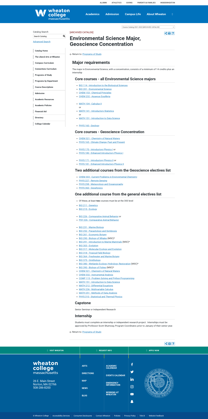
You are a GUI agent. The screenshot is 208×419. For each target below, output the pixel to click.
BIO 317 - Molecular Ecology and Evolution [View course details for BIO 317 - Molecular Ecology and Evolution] (100, 249)
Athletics (116, 3)
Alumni (103, 3)
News (85, 388)
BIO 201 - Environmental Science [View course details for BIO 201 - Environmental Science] (95, 89)
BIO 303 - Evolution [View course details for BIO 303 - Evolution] (88, 245)
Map (84, 380)
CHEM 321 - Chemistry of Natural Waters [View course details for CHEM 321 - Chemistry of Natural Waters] (99, 138)
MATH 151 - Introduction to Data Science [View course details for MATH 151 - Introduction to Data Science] (99, 118)
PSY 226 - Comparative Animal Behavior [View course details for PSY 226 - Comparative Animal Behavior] (99, 220)
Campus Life (133, 14)
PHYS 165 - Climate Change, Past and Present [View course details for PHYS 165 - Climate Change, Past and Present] (102, 142)
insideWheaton (167, 3)
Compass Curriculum (44, 63)
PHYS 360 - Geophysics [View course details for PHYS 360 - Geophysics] (91, 188)
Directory (39, 117)
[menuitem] (92, 14)
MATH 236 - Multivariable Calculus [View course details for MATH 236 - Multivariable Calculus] (96, 289)
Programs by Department (46, 81)
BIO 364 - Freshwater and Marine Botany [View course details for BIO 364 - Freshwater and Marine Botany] (99, 256)
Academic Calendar (111, 367)
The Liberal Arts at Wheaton (47, 57)
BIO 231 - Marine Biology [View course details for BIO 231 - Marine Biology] (91, 227)
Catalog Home (41, 51)
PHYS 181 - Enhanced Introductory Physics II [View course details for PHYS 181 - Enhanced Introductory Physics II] (101, 164)
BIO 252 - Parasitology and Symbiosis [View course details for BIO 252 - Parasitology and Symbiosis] (98, 231)
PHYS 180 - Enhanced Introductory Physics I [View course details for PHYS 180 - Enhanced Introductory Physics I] (101, 153)
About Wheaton (156, 14)
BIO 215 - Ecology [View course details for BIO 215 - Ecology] (88, 209)
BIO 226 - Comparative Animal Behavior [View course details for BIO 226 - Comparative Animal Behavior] (98, 216)
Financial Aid (40, 111)
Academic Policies (43, 105)
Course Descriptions (44, 87)
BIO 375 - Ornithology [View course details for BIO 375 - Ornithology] (90, 260)
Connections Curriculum (46, 69)
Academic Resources (44, 99)
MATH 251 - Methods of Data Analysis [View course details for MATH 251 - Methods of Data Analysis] (98, 293)
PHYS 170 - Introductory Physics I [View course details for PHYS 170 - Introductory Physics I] (96, 149)
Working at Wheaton (112, 393)
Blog (84, 395)
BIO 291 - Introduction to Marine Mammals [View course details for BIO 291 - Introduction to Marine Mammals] (100, 242)
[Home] (57, 14)
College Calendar (42, 124)
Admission (112, 14)
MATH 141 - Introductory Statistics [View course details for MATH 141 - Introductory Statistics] (96, 111)
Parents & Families (146, 3)
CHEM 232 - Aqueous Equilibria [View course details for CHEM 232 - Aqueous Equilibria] (94, 96)
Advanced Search (41, 41)
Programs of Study (43, 75)
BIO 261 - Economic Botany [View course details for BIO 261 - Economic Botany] (93, 234)
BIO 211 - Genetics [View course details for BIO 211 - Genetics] (88, 205)
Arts (84, 366)
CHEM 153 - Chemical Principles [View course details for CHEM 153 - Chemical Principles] (95, 92)
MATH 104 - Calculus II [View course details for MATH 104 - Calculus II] (90, 103)
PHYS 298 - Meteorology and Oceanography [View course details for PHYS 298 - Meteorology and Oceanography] (101, 184)
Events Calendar (115, 375)
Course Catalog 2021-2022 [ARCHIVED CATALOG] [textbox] (141, 27)
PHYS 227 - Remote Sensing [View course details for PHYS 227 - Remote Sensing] (93, 180)
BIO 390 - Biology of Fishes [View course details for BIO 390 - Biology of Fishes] (92, 267)
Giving (129, 3)
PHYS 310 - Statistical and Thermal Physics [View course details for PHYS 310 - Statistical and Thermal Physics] (100, 296)
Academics (92, 14)
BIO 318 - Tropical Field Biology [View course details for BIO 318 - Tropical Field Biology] (94, 253)
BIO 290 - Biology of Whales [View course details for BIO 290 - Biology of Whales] (93, 238)
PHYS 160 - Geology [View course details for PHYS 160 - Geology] (89, 125)
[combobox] (148, 27)
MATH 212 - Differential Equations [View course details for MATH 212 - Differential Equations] (96, 285)
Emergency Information (113, 384)
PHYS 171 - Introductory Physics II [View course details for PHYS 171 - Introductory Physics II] (96, 160)
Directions (88, 373)
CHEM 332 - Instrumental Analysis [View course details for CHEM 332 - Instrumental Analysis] (96, 274)
